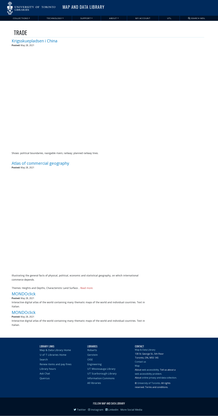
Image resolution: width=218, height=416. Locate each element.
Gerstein (92, 354)
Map (137, 365)
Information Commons (101, 378)
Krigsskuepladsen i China (34, 40)
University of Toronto (148, 383)
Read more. (86, 288)
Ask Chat (45, 373)
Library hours (48, 368)
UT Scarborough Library (102, 373)
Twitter (80, 409)
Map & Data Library (145, 349)
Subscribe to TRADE (15, 329)
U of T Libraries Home (53, 354)
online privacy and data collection (159, 377)
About (113, 18)
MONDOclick (24, 293)
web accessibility (150, 369)
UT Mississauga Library (101, 368)
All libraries (94, 383)
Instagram (95, 409)
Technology (54, 18)
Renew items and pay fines (55, 364)
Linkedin (111, 409)
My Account (142, 18)
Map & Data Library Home (55, 350)
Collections (20, 18)
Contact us (140, 361)
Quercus (45, 378)
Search (44, 359)
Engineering (94, 364)
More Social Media (131, 409)
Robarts (92, 350)
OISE (90, 359)
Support (85, 18)
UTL (169, 18)
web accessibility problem (148, 373)
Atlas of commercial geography (40, 163)
